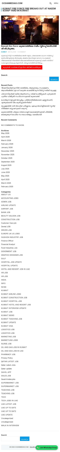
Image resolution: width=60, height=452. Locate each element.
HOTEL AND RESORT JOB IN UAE (15, 269)
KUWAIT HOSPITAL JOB (11, 301)
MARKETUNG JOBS (9, 340)
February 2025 (7, 186)
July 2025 (5, 169)
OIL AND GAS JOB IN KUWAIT (14, 347)
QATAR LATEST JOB (9, 361)
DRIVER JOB (6, 230)
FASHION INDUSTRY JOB (12, 237)
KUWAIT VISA (7, 326)
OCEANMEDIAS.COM (12, 3)
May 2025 (5, 176)
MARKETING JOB (8, 337)
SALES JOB (6, 376)
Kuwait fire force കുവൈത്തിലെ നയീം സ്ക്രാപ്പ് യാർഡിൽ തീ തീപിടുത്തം (28, 47)
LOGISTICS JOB (7, 329)
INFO (3, 283)
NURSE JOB (6, 344)
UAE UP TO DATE (8, 408)
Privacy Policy (7, 358)
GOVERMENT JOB (8, 251)
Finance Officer (7, 241)
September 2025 (8, 162)
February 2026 (7, 144)
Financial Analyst (8, 244)
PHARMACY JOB (8, 354)
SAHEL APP (6, 372)
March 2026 (6, 140)
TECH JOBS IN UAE (9, 400)
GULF (3, 258)
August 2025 (6, 165)
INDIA (3, 280)
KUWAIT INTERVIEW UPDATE (13, 308)
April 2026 (5, 137)
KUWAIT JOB (6, 312)
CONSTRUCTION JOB (10, 219)
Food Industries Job (9, 248)
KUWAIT (4, 52)
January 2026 (7, 147)
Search (4, 75)
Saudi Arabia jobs (8, 379)
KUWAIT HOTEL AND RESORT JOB (16, 305)
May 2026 (5, 133)
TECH (3, 397)
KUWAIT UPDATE (8, 322)
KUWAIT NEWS (7, 315)
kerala (3, 287)
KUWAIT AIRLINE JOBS (11, 294)
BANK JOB (5, 212)
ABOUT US (6, 194)
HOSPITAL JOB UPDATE (11, 262)
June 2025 (5, 172)
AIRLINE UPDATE (8, 205)
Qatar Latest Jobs (8, 365)
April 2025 (5, 179)
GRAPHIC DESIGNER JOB (12, 255)
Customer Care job (8, 223)
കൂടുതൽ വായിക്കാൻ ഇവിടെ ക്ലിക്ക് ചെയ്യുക (22, 67)
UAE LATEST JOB (8, 404)
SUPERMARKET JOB (10, 383)
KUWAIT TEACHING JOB (11, 319)
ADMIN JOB (6, 202)
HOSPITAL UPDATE (9, 266)
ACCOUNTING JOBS (9, 198)
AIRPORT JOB (7, 209)
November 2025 (7, 154)
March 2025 (6, 183)
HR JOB (4, 273)
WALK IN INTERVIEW (10, 425)
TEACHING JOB (7, 390)
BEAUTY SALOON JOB (10, 216)
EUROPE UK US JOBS (10, 234)
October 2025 (6, 158)
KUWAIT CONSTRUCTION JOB (14, 298)
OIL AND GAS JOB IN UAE (12, 351)
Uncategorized (7, 418)
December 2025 (7, 151)
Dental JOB (5, 226)
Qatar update (6, 369)
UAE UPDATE (7, 415)
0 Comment (22, 52)
